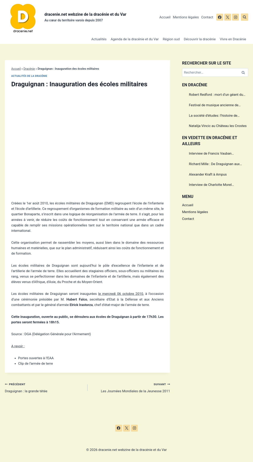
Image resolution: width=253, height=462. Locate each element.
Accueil (165, 17)
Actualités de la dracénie (29, 76)
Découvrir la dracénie (200, 39)
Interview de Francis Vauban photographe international (210, 154)
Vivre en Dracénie (233, 39)
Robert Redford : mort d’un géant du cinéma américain (216, 95)
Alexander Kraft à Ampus (208, 174)
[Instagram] (235, 17)
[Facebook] (219, 17)
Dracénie (29, 69)
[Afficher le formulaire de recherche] (244, 17)
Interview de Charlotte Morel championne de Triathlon (210, 185)
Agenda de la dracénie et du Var (135, 39)
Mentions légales (186, 17)
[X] (227, 17)
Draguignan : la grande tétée (44, 387)
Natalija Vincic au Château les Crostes (218, 126)
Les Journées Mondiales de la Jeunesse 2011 (130, 387)
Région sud (171, 39)
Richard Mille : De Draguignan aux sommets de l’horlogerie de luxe (214, 164)
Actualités (99, 39)
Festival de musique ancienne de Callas (213, 105)
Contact (207, 17)
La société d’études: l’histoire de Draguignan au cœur (213, 116)
